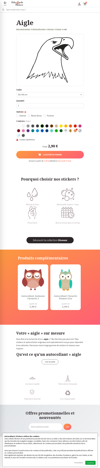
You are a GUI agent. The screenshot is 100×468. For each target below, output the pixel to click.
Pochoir (50, 115)
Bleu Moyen (42, 131)
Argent (66, 131)
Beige (56, 126)
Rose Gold (75, 131)
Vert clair (56, 131)
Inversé (22, 115)
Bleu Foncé (47, 131)
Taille (19, 89)
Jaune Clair (61, 126)
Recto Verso (36, 115)
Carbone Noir (23, 136)
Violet (28, 131)
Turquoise (33, 131)
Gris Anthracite (38, 126)
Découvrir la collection (50, 240)
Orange (71, 126)
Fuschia (80, 126)
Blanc (19, 126)
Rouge (75, 126)
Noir (42, 126)
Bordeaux (19, 131)
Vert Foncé (61, 131)
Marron (52, 126)
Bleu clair (38, 131)
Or (71, 131)
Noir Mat (47, 126)
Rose (23, 131)
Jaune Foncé (66, 126)
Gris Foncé (33, 126)
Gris (28, 126)
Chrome (80, 131)
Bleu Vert (52, 131)
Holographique (19, 136)
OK (67, 427)
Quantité (20, 100)
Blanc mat (23, 126)
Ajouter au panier (50, 154)
